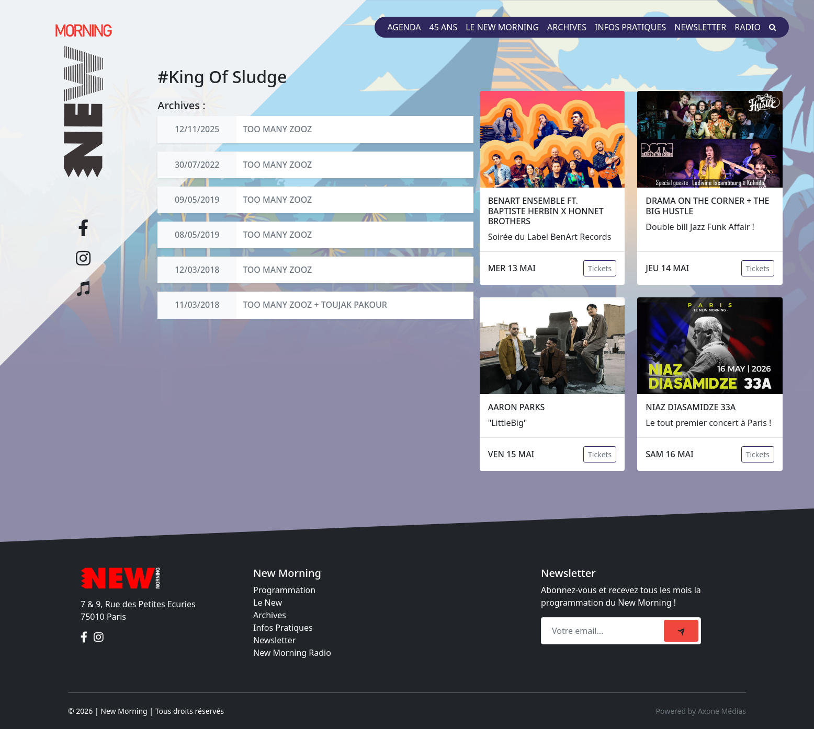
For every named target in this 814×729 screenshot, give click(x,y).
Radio (747, 27)
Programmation (284, 590)
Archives (566, 27)
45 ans (443, 27)
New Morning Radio (292, 652)
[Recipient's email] (604, 631)
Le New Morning (502, 27)
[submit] (681, 631)
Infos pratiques (630, 27)
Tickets (600, 268)
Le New (267, 602)
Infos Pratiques (283, 627)
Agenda (404, 27)
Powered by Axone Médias (701, 711)
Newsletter (700, 27)
